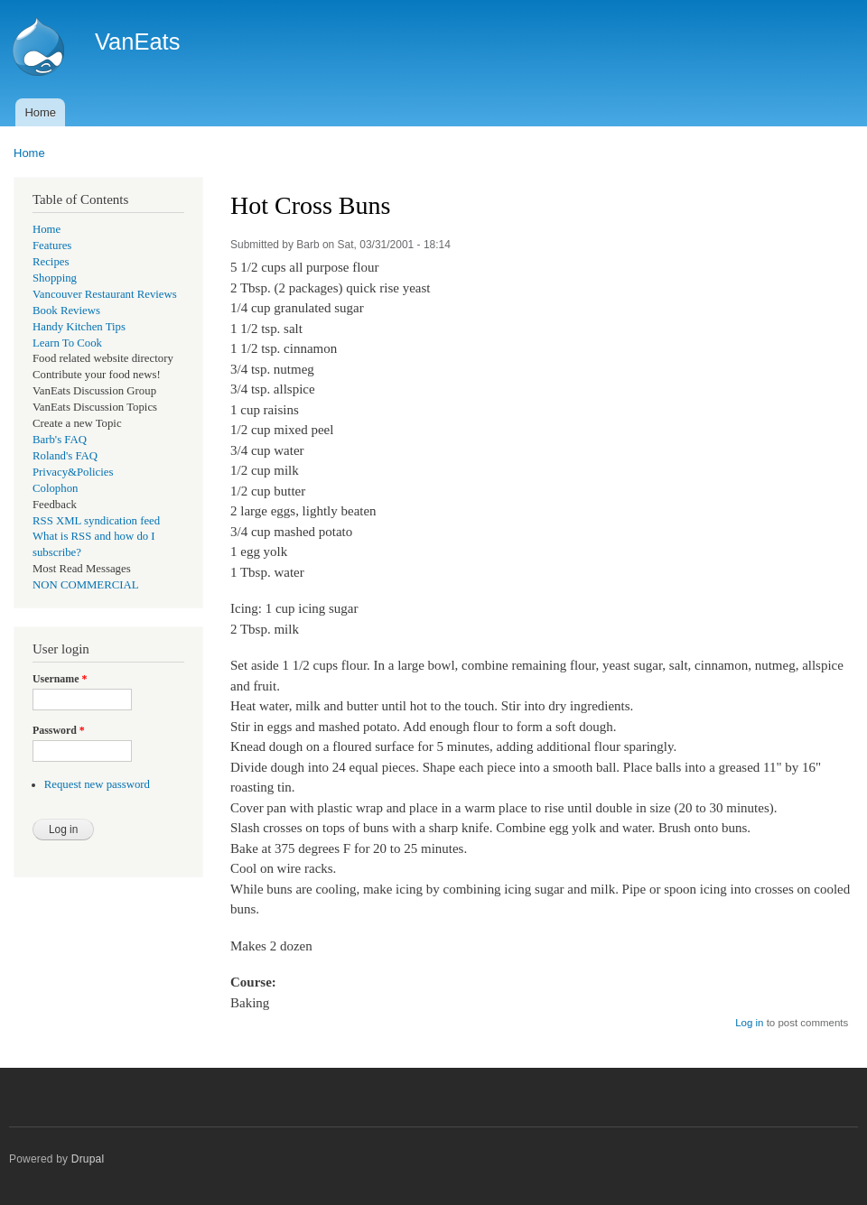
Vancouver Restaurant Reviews (105, 294)
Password (59, 730)
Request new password (97, 784)
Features (52, 245)
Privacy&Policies (73, 472)
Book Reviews (66, 310)
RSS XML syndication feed (96, 520)
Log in (749, 1022)
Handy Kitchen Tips (79, 326)
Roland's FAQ (65, 456)
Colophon (55, 488)
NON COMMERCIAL (86, 585)
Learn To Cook (67, 343)
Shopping (55, 278)
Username (60, 678)
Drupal (88, 1159)
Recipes (51, 261)
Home (40, 112)
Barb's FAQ (60, 439)
